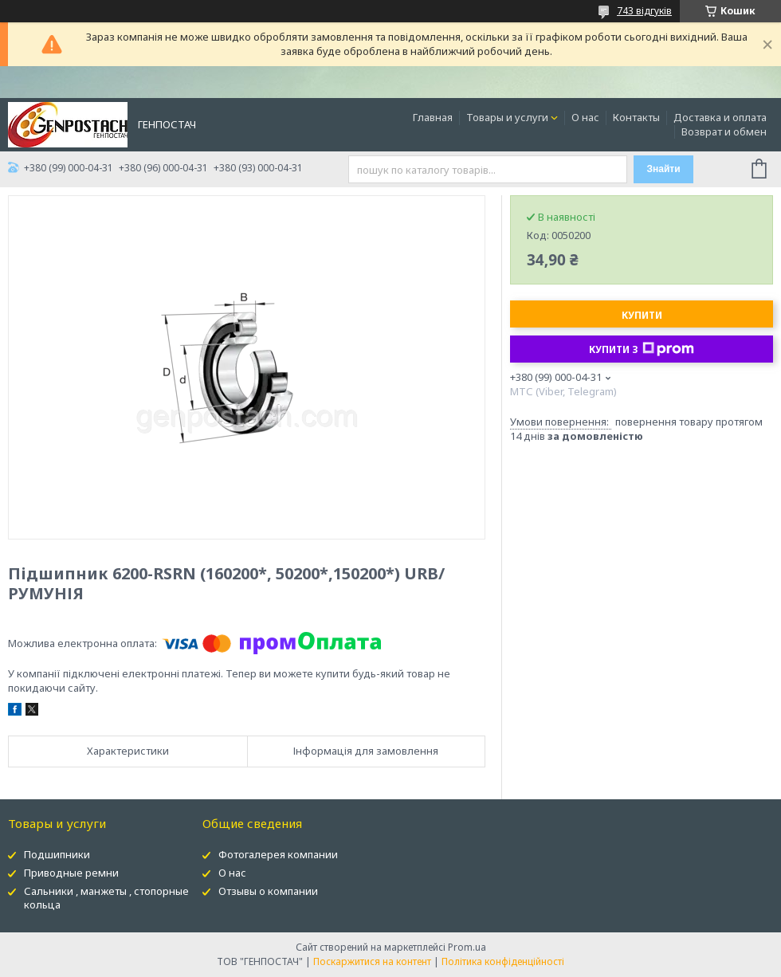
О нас (585, 117)
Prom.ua (467, 947)
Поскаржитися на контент (372, 961)
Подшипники (57, 854)
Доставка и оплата (720, 117)
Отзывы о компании (268, 891)
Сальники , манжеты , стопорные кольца (106, 898)
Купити (642, 315)
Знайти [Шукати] (663, 169)
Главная (433, 117)
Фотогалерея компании (278, 854)
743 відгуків (644, 11)
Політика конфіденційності (503, 961)
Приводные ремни (71, 872)
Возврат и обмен (724, 131)
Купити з (641, 349)
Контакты (636, 117)
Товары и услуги (507, 117)
